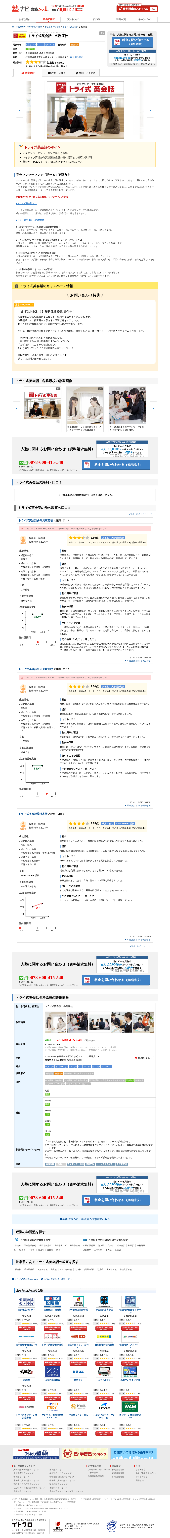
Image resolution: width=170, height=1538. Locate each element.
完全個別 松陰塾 (52, 1309)
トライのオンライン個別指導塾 (26, 1416)
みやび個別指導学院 (78, 1309)
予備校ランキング (21, 1477)
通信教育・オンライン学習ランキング (66, 1491)
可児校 (100, 1269)
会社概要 (15, 1530)
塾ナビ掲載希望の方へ (146, 1473)
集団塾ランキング (57, 1469)
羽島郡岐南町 (30, 1245)
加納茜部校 (42, 1269)
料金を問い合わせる (135, 41)
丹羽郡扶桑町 (45, 1245)
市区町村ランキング (58, 1488)
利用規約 (140, 1480)
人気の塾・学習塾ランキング (26, 1469)
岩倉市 (50, 1250)
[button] (19, 110)
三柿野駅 (141, 1245)
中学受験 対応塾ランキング (61, 1477)
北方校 (78, 1269)
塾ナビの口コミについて (141, 514)
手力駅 (109, 1250)
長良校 (54, 1269)
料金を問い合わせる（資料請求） (26, 1328)
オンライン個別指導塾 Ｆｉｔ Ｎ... (53, 1416)
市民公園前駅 (89, 1245)
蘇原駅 (131, 1245)
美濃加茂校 (89, 1269)
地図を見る (144, 1058)
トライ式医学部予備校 (52, 1345)
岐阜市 (22, 1250)
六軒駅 (111, 1245)
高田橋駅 (87, 1250)
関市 (58, 1250)
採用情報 (41, 1530)
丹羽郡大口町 (61, 1245)
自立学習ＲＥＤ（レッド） (78, 1346)
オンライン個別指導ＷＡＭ (130, 1416)
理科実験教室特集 (96, 1476)
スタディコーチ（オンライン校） (104, 1416)
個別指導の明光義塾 (104, 1345)
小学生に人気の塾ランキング (26, 1480)
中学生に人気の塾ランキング (62, 1480)
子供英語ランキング (22, 1491)
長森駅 (118, 1250)
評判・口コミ (58, 73)
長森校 (18, 1269)
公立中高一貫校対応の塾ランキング (29, 1488)
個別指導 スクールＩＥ (130, 1346)
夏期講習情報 (118, 1473)
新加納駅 (121, 1245)
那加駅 (101, 1245)
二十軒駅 (98, 1250)
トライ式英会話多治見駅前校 (35, 520)
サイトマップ (142, 1477)
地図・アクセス (87, 73)
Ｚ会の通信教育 (52, 1380)
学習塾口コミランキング (60, 1473)
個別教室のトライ (26, 1309)
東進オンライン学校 (130, 1380)
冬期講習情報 (118, 1477)
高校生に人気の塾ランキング (26, 1484)
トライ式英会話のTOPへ (26, 1279)
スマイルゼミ (104, 1380)
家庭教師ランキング (58, 1484)
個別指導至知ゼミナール (130, 1311)
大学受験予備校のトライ (26, 1346)
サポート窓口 (142, 1469)
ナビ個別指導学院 (104, 1309)
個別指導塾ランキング (23, 1473)
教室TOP (30, 73)
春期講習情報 (118, 1469)
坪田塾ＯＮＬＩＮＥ (78, 1415)
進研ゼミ (78, 1380)
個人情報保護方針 (28, 1530)
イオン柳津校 (66, 1269)
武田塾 (26, 1380)
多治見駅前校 (126, 1269)
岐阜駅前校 (29, 1269)
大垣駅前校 (112, 1269)
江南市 (18, 1245)
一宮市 (32, 1250)
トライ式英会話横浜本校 (33, 813)
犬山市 (41, 1250)
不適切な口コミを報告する (139, 661)
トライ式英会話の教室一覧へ (58, 1279)
